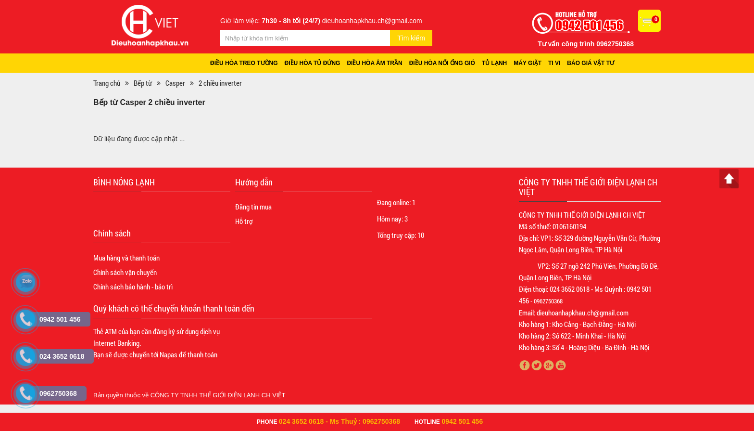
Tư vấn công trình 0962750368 (586, 44)
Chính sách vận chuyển (125, 272)
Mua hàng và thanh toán (126, 257)
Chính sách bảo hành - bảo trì (133, 286)
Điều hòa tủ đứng (312, 63)
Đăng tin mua (253, 206)
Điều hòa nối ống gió (442, 63)
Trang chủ (106, 83)
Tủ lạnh (494, 63)
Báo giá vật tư (590, 63)
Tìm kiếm (411, 38)
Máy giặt (527, 63)
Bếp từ (143, 83)
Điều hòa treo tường (244, 63)
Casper (175, 83)
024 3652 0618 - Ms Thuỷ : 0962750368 (339, 421)
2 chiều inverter (220, 83)
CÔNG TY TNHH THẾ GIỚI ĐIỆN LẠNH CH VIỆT (218, 395)
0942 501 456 (462, 421)
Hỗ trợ (243, 221)
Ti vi (554, 63)
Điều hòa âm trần (374, 63)
